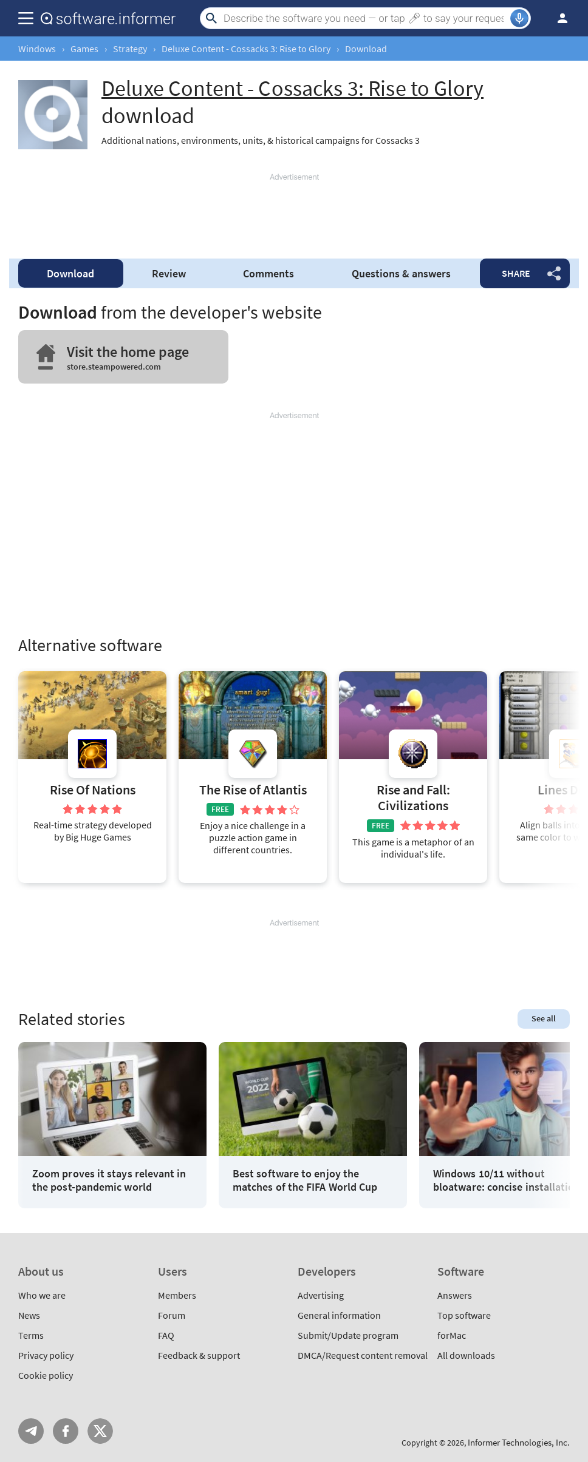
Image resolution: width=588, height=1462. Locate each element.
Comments (268, 273)
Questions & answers (401, 273)
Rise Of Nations (92, 790)
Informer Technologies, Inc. (519, 1442)
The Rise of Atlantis (253, 790)
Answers (454, 1295)
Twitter (100, 1431)
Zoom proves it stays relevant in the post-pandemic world (109, 1180)
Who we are (42, 1295)
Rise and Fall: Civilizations (413, 798)
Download (70, 273)
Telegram (31, 1431)
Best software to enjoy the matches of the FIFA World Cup (305, 1180)
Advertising (321, 1295)
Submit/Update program (348, 1335)
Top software (464, 1315)
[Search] (365, 18)
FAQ (166, 1335)
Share (516, 273)
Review (169, 273)
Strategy (130, 48)
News (29, 1315)
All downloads (466, 1355)
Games (84, 48)
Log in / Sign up (557, 18)
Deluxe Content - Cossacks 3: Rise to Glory (246, 48)
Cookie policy (45, 1375)
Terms (31, 1335)
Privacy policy (46, 1355)
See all (544, 1018)
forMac (451, 1335)
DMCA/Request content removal (363, 1355)
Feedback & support (199, 1355)
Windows (37, 48)
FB (65, 1431)
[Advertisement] (294, 210)
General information (339, 1315)
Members (177, 1295)
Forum (171, 1315)
